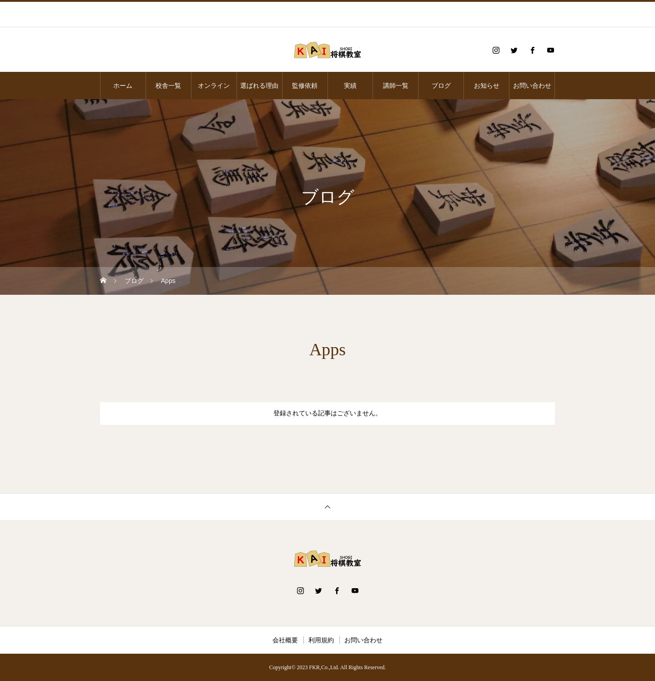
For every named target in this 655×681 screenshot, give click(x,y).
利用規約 (321, 640)
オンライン (214, 85)
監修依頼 (304, 85)
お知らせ (486, 85)
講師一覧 (395, 85)
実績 (350, 85)
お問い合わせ (532, 85)
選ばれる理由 (259, 85)
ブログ (441, 85)
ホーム (122, 85)
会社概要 (285, 640)
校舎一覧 (168, 85)
